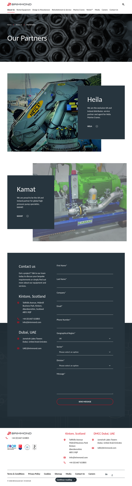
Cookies (47, 474)
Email (59, 306)
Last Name (61, 279)
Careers (92, 474)
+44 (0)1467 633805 (31, 319)
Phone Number (63, 320)
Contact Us (80, 474)
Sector (59, 347)
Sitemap (58, 474)
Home (9, 25)
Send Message (85, 402)
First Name (61, 265)
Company (61, 293)
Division (60, 360)
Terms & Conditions (15, 474)
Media (68, 474)
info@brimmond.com (32, 322)
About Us (19, 25)
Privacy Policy (34, 474)
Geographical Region (65, 333)
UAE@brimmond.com (32, 348)
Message (60, 374)
